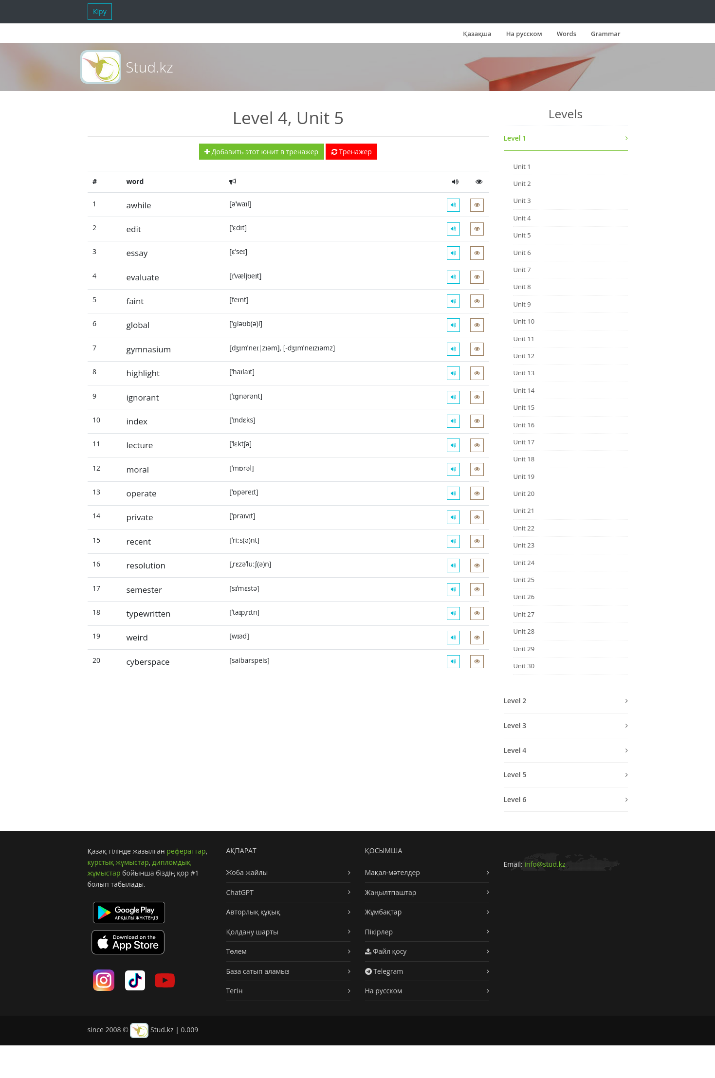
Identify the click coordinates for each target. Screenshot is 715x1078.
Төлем (236, 951)
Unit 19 (523, 476)
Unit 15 (523, 407)
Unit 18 (523, 459)
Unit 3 (522, 200)
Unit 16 (523, 424)
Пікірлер (379, 931)
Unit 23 (523, 545)
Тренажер (351, 151)
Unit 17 (523, 442)
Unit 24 (523, 562)
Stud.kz (149, 67)
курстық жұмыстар (118, 862)
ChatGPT (240, 892)
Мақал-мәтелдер (392, 872)
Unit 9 (522, 304)
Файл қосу (386, 951)
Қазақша (477, 33)
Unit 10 (523, 321)
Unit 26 (523, 596)
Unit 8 (522, 286)
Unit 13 (523, 372)
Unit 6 (522, 252)
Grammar (605, 33)
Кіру (100, 11)
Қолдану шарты (252, 931)
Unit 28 (523, 631)
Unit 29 (523, 648)
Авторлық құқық (253, 911)
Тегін (234, 990)
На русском (524, 33)
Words (566, 33)
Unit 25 (523, 579)
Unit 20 (523, 493)
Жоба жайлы (247, 872)
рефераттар (185, 851)
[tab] (566, 138)
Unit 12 (523, 355)
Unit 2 (522, 183)
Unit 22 (523, 528)
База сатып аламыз (258, 971)
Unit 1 (522, 166)
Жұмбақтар (383, 911)
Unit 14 (523, 390)
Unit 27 (523, 614)
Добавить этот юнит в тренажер (261, 151)
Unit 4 (522, 218)
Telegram (384, 971)
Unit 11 (523, 338)
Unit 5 (522, 235)
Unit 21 (523, 510)
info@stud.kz (544, 864)
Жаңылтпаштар (391, 892)
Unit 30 (523, 665)
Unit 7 (522, 269)
